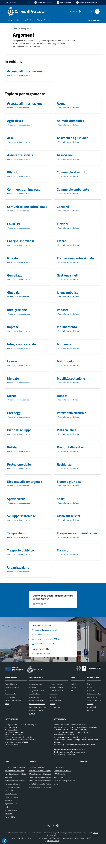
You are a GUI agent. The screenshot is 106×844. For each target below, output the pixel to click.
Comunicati (74, 687)
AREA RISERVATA (51, 840)
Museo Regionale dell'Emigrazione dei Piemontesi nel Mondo (50, 774)
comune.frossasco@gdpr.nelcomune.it (72, 752)
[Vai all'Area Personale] (87, 2)
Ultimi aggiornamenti (12, 810)
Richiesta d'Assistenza (12, 787)
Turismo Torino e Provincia (62, 770)
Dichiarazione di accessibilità (14, 770)
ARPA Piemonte (59, 774)
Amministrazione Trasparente (15, 767)
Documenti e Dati (10, 694)
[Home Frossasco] (26, 11)
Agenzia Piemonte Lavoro (62, 777)
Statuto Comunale (11, 794)
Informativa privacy (11, 797)
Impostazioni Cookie (11, 803)
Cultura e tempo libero (37, 703)
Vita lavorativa (55, 707)
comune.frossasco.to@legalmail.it (20, 737)
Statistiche (8, 813)
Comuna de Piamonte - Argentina (41, 770)
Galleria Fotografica (94, 694)
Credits (7, 807)
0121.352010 (12, 729)
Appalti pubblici (34, 694)
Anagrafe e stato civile (37, 690)
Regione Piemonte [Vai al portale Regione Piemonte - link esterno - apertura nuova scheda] (11, 2)
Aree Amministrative (12, 687)
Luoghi (89, 687)
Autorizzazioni (34, 697)
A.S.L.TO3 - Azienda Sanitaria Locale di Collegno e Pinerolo (49, 784)
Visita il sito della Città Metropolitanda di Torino (45, 780)
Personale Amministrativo (13, 700)
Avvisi (73, 690)
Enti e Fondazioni (10, 697)
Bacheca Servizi (10, 790)
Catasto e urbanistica (36, 700)
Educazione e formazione (37, 707)
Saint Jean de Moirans (37, 767)
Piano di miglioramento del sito (15, 774)
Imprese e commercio (57, 684)
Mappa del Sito (10, 817)
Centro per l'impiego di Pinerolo (64, 780)
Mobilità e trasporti (56, 687)
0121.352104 (12, 727)
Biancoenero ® (61, 838)
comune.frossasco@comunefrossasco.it (22, 739)
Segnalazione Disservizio (13, 784)
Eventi (89, 684)
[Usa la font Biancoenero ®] (43, 2)
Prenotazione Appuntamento (15, 780)
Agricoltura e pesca (35, 684)
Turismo (52, 703)
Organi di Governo (11, 684)
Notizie (73, 684)
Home (15, 28)
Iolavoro (56, 784)
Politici (7, 703)
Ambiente (32, 687)
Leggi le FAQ (9, 777)
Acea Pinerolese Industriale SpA (40, 787)
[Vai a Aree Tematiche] (64, 2)
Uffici (6, 690)
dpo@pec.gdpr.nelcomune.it (66, 754)
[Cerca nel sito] (97, 11)
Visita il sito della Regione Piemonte (41, 777)
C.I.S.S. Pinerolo (59, 767)
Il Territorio (91, 690)
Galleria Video (92, 697)
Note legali (8, 800)
